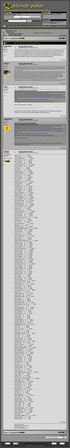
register (19, 14)
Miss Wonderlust (53, 22)
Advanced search (36, 21)
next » (65, 35)
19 (12, 38)
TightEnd (6, 151)
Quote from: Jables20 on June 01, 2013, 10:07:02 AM (25, 90)
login (15, 14)
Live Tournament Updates (15, 33)
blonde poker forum (10, 30)
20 (14, 38)
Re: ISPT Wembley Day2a (26, 46)
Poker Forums (10, 32)
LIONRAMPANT (8, 119)
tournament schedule (32, 10)
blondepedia (15, 10)
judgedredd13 (8, 46)
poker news (7, 10)
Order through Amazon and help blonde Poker (52, 14)
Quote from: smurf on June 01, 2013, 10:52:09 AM (25, 123)
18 (11, 38)
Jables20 (6, 63)
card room (22, 10)
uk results (41, 10)
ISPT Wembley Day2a (15, 35)
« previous (61, 35)
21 (16, 38)
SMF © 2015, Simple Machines (40, 443)
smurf (5, 86)
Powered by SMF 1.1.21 (28, 443)
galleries (47, 10)
